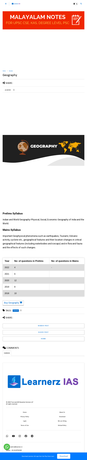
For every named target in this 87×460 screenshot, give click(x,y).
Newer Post (43, 326)
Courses (11, 71)
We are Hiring (62, 421)
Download (64, 456)
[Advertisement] (43, 48)
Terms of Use (25, 425)
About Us (62, 412)
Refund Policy (62, 425)
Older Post (43, 332)
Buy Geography (13, 303)
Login (24, 421)
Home (4, 71)
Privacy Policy (24, 416)
